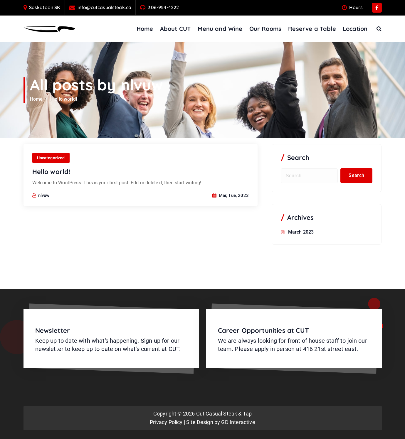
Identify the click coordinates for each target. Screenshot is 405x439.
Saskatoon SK (45, 7)
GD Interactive (238, 422)
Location (355, 28)
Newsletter (52, 330)
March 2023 (301, 232)
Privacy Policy (166, 422)
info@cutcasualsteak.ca (105, 7)
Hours (356, 7)
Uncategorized (51, 171)
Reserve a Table (312, 28)
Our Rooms (265, 28)
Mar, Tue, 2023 (230, 209)
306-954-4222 (163, 7)
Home (145, 28)
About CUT (175, 28)
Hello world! (64, 99)
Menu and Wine (220, 28)
